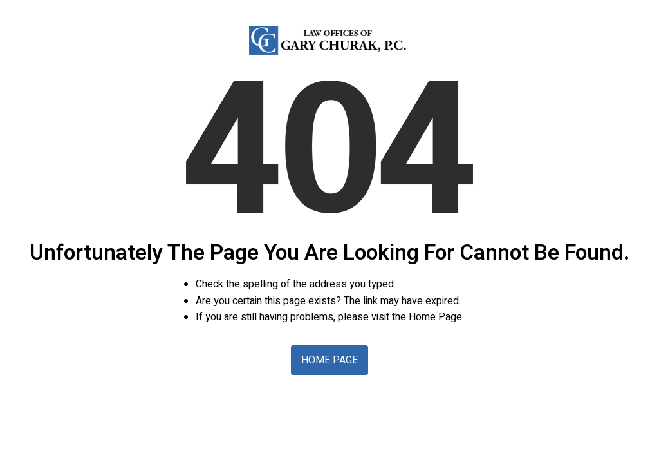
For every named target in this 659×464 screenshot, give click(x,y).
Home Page (329, 360)
